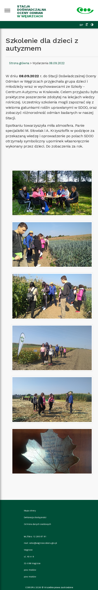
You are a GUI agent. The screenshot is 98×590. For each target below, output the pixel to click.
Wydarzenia (40, 63)
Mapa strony (30, 510)
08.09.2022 (57, 63)
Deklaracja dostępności (35, 517)
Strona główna (19, 63)
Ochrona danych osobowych (37, 524)
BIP (81, 25)
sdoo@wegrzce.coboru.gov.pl (43, 543)
